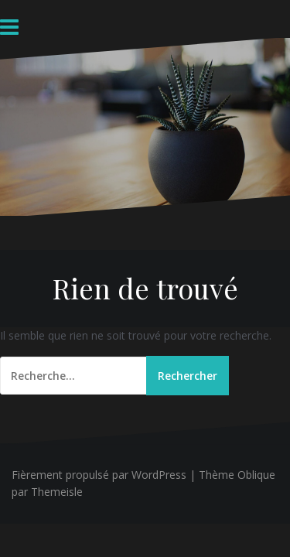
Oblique (256, 474)
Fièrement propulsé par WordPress (99, 474)
